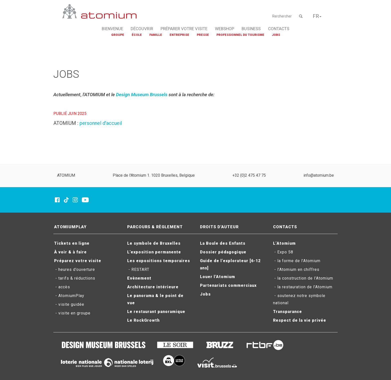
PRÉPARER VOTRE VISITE (184, 28)
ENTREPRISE (179, 35)
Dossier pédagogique (223, 252)
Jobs (205, 294)
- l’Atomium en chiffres (296, 269)
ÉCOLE (137, 35)
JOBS (276, 35)
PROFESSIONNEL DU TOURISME (240, 35)
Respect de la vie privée (299, 320)
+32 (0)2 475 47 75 (249, 175)
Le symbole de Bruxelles (154, 243)
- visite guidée (69, 304)
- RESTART (138, 269)
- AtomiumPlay (69, 295)
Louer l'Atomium (217, 276)
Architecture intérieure (153, 287)
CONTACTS (278, 28)
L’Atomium (284, 243)
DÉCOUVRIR (142, 28)
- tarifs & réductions (74, 278)
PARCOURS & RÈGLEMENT (155, 227)
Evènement (139, 278)
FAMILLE (155, 35)
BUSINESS (251, 28)
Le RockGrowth (143, 320)
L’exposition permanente (154, 252)
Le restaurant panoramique (156, 311)
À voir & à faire (70, 252)
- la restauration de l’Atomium (302, 287)
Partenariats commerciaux (228, 285)
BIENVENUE (112, 28)
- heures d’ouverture (74, 269)
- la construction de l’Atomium (303, 278)
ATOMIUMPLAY (70, 227)
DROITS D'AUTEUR (219, 227)
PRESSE (203, 35)
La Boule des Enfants (222, 243)
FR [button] (317, 16)
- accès (62, 287)
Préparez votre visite (77, 260)
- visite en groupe (72, 313)
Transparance (287, 311)
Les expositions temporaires (158, 260)
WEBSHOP (224, 28)
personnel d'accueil (101, 123)
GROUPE (117, 35)
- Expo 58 (283, 252)
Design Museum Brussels (141, 94)
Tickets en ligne (72, 243)
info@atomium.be (318, 175)
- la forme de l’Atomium (296, 260)
